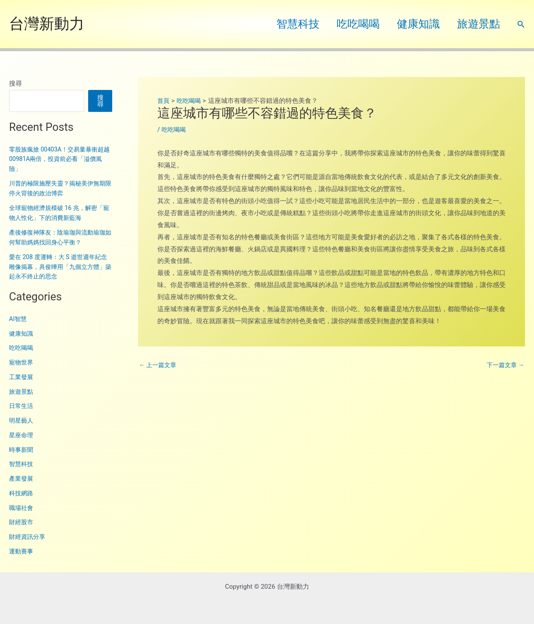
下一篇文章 (504, 365)
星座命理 (22, 435)
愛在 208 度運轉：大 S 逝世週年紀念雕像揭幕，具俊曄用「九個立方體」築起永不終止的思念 (58, 266)
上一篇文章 (159, 365)
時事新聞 (22, 450)
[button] (521, 24)
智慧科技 (282, 24)
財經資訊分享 (28, 537)
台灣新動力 (46, 24)
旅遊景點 (476, 24)
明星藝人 (22, 420)
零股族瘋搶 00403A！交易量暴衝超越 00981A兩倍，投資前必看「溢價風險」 (59, 159)
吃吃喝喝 (347, 24)
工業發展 (22, 377)
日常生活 (22, 406)
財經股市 (22, 522)
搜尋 (15, 83)
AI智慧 (18, 319)
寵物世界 (22, 362)
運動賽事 (22, 551)
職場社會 (22, 508)
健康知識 (411, 24)
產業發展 (22, 478)
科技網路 (22, 493)
